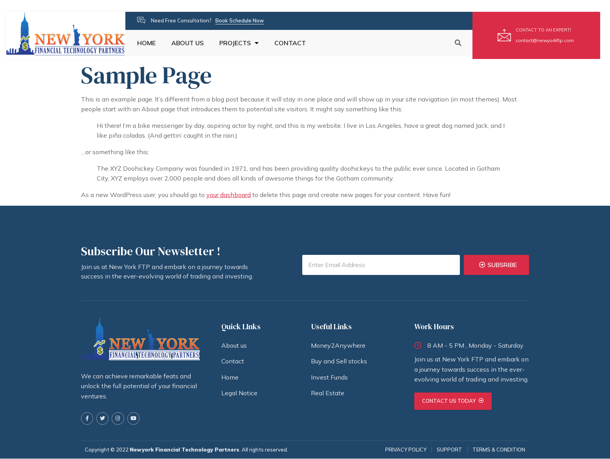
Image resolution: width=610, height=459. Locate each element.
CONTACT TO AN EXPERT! (543, 30)
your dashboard (228, 195)
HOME (146, 43)
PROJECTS (239, 43)
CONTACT (290, 43)
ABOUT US (187, 43)
